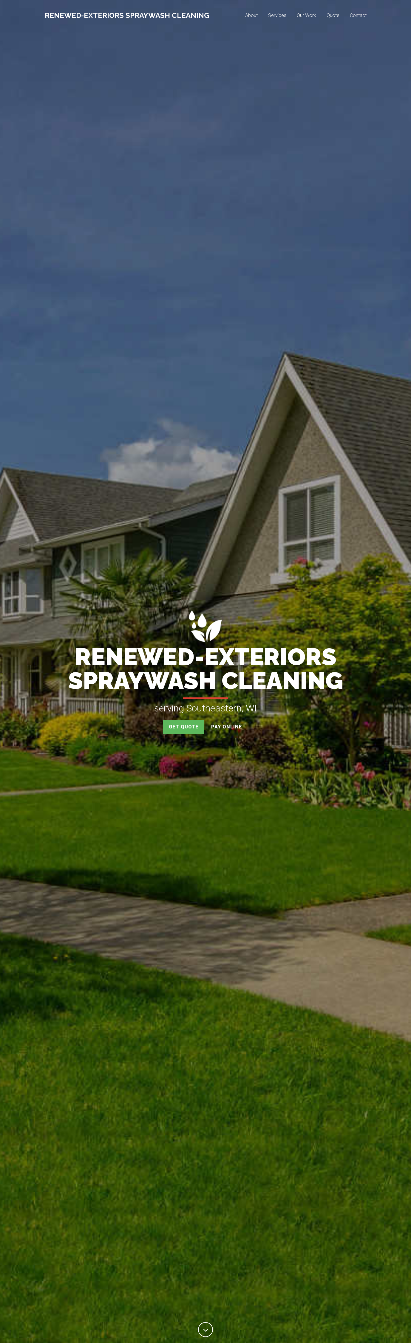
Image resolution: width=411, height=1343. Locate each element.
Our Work (306, 17)
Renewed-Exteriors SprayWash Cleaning (127, 17)
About (251, 17)
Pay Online (226, 727)
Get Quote (184, 727)
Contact (358, 17)
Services (277, 17)
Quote (333, 17)
